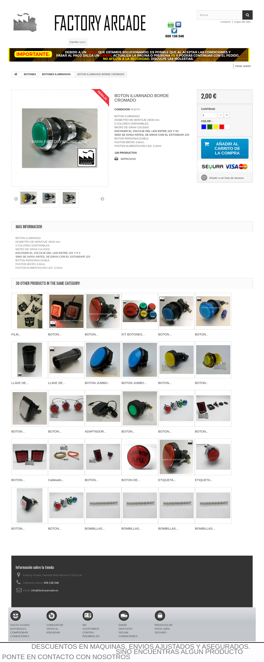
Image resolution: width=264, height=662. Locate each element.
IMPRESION (128, 158)
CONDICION (122, 109)
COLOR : (207, 121)
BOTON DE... (130, 480)
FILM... (16, 334)
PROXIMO (102, 199)
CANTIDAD (208, 109)
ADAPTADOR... (95, 431)
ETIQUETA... (167, 480)
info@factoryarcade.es (44, 590)
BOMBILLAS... (95, 528)
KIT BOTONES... (133, 334)
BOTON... (55, 334)
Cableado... (56, 480)
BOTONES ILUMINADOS (56, 74)
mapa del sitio (242, 21)
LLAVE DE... (19, 383)
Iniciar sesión (243, 66)
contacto (225, 21)
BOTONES (30, 74)
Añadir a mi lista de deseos (226, 177)
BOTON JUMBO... (97, 383)
